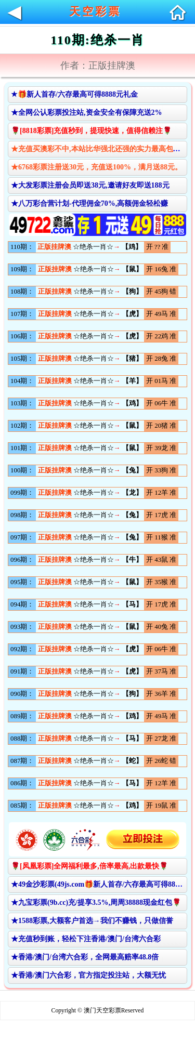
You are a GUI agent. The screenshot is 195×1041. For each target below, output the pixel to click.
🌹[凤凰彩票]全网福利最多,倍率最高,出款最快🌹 (89, 866)
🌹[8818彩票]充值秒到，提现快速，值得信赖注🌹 (91, 131)
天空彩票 (95, 11)
